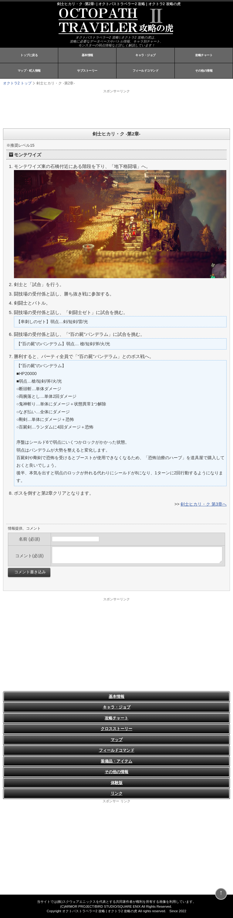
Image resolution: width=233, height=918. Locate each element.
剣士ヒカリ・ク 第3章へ (204, 504)
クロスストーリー (116, 728)
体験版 (117, 782)
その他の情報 (203, 70)
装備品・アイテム (116, 761)
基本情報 (87, 55)
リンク (117, 793)
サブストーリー (87, 70)
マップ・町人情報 (29, 70)
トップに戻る (29, 55)
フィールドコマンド (146, 70)
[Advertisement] (79, 109)
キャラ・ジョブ (145, 55)
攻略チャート (203, 55)
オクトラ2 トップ (17, 83)
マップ (117, 739)
